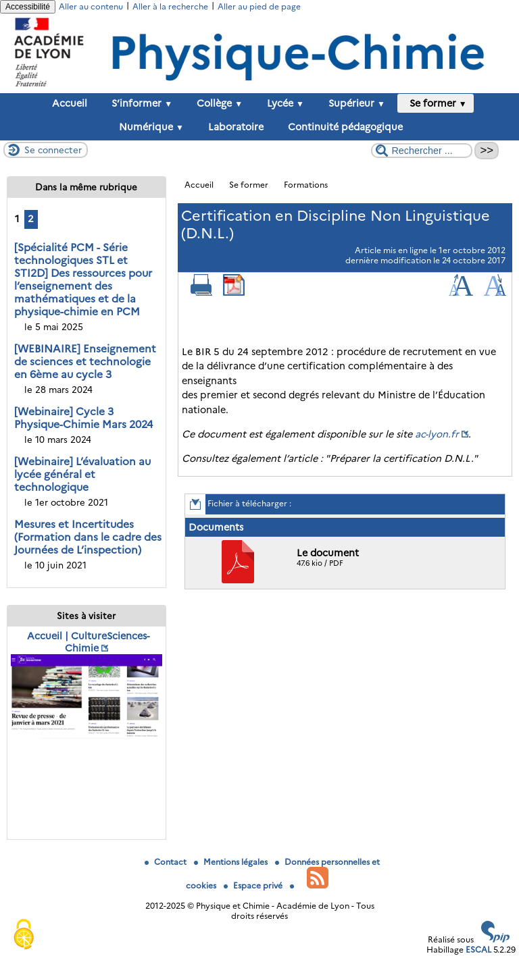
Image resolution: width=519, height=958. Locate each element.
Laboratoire (233, 127)
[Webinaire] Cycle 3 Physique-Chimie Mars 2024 (83, 418)
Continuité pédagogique (342, 127)
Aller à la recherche (170, 6)
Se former (435, 103)
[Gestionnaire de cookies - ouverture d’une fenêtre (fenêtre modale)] (23, 935)
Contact (167, 862)
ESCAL (478, 949)
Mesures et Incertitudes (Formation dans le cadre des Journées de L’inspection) (88, 537)
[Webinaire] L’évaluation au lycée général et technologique (82, 474)
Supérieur (354, 103)
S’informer (139, 103)
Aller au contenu (91, 6)
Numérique (149, 127)
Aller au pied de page (259, 6)
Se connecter (53, 149)
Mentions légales (232, 862)
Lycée (283, 103)
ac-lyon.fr (437, 434)
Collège (217, 103)
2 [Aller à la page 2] (31, 219)
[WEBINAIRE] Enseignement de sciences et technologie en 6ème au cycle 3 (85, 361)
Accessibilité (27, 6)
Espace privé (254, 885)
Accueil (69, 103)
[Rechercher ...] (421, 150)
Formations (306, 185)
